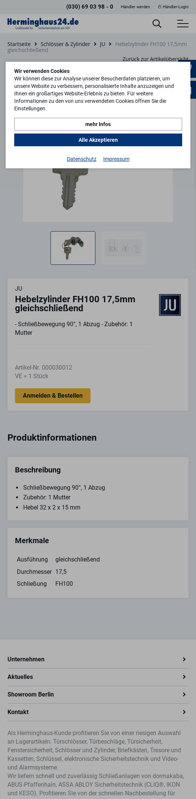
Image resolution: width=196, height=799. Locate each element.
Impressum (116, 159)
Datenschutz (82, 159)
